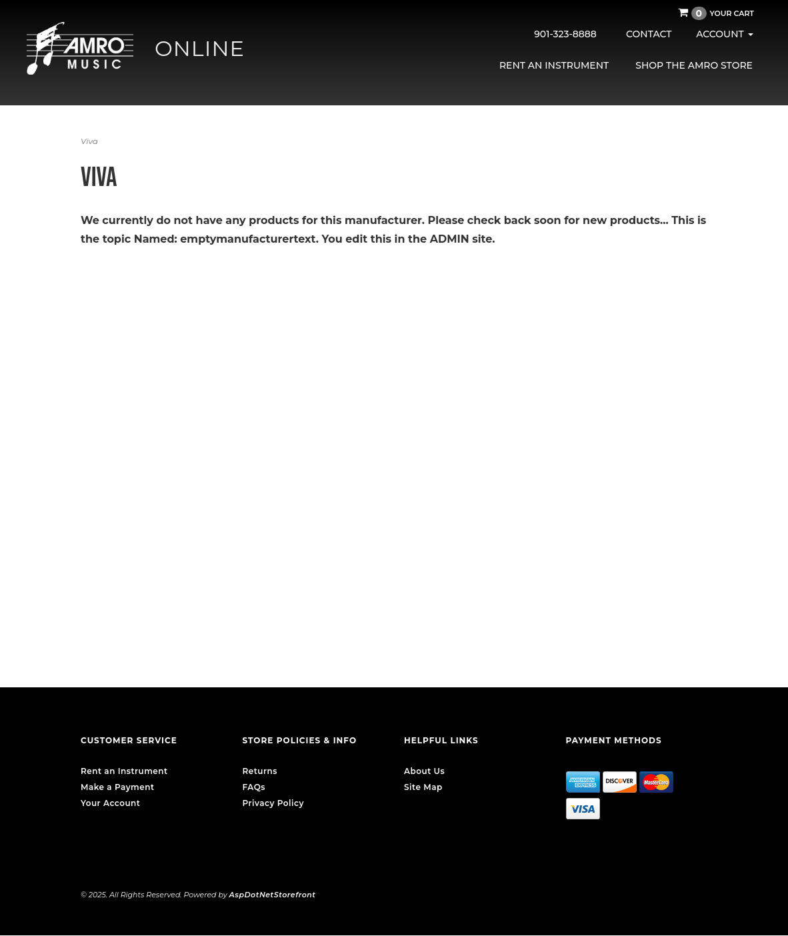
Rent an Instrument (554, 65)
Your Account (110, 803)
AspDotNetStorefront (272, 894)
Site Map (423, 787)
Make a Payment (118, 787)
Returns (260, 771)
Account (724, 34)
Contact (648, 34)
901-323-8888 (565, 34)
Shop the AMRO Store (694, 65)
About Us (424, 771)
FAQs (254, 787)
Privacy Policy (273, 803)
